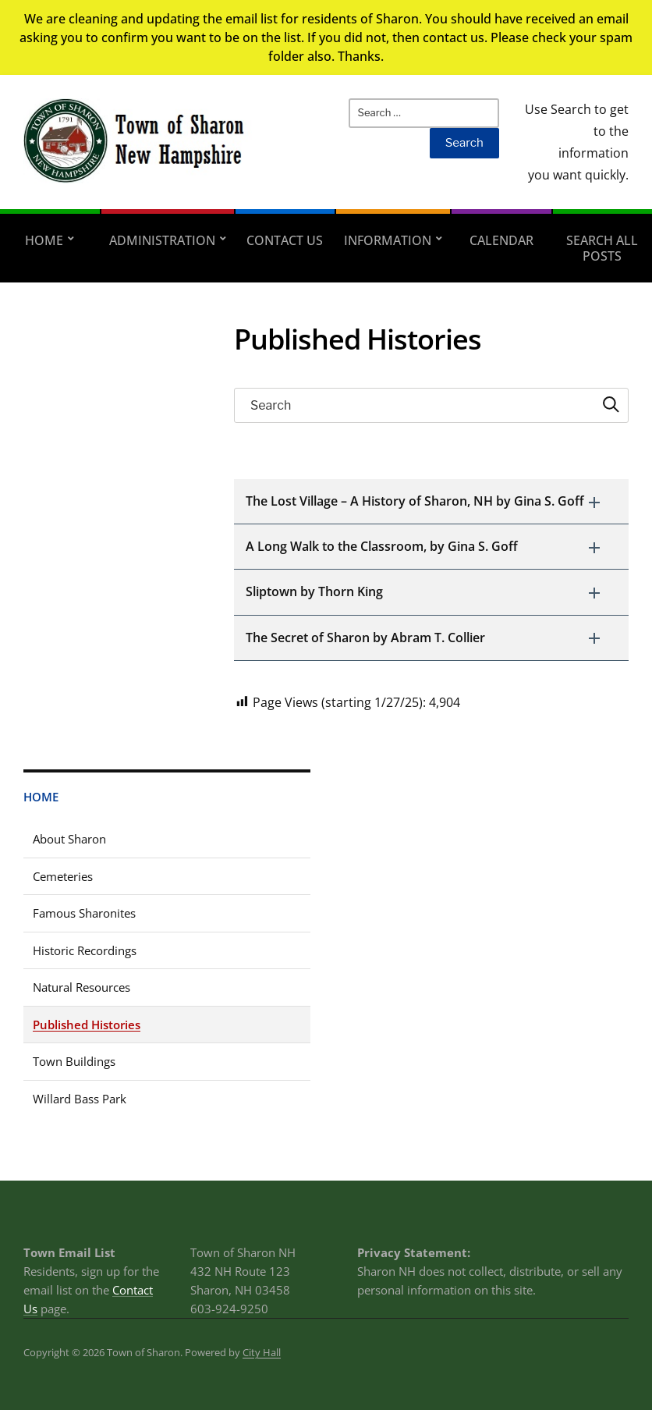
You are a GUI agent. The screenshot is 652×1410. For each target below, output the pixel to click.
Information (387, 240)
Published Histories (86, 1024)
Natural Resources (81, 987)
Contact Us (284, 240)
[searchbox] (431, 405)
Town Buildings (74, 1061)
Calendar (501, 240)
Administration (162, 240)
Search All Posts (602, 248)
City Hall (262, 1352)
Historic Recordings (84, 950)
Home (44, 240)
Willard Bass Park (79, 1098)
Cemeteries (63, 876)
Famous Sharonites (84, 913)
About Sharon (69, 839)
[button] (431, 501)
